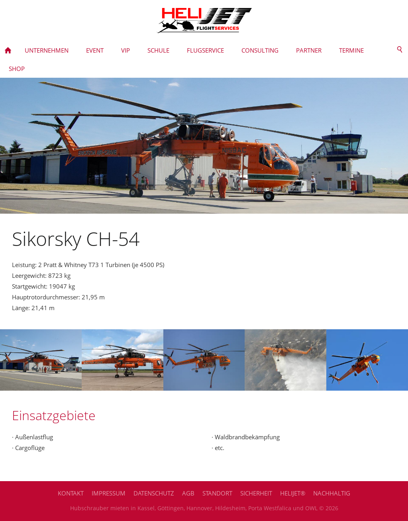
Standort (217, 493)
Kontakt (71, 493)
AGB (188, 493)
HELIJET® (292, 493)
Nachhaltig (331, 493)
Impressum (109, 493)
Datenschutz (153, 493)
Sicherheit (256, 493)
